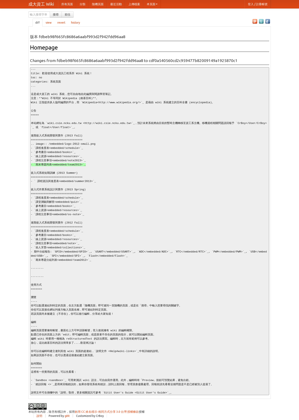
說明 (39, 416)
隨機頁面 (98, 4)
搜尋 (56, 14)
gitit (67, 416)
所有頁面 (67, 4)
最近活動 (116, 4)
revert (61, 22)
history (75, 22)
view (49, 22)
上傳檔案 (134, 4)
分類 (82, 4)
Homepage (44, 47)
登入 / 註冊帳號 (258, 4)
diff (37, 22)
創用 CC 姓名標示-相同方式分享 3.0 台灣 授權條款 (107, 411)
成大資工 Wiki (41, 4)
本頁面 (152, 4)
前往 (67, 14)
